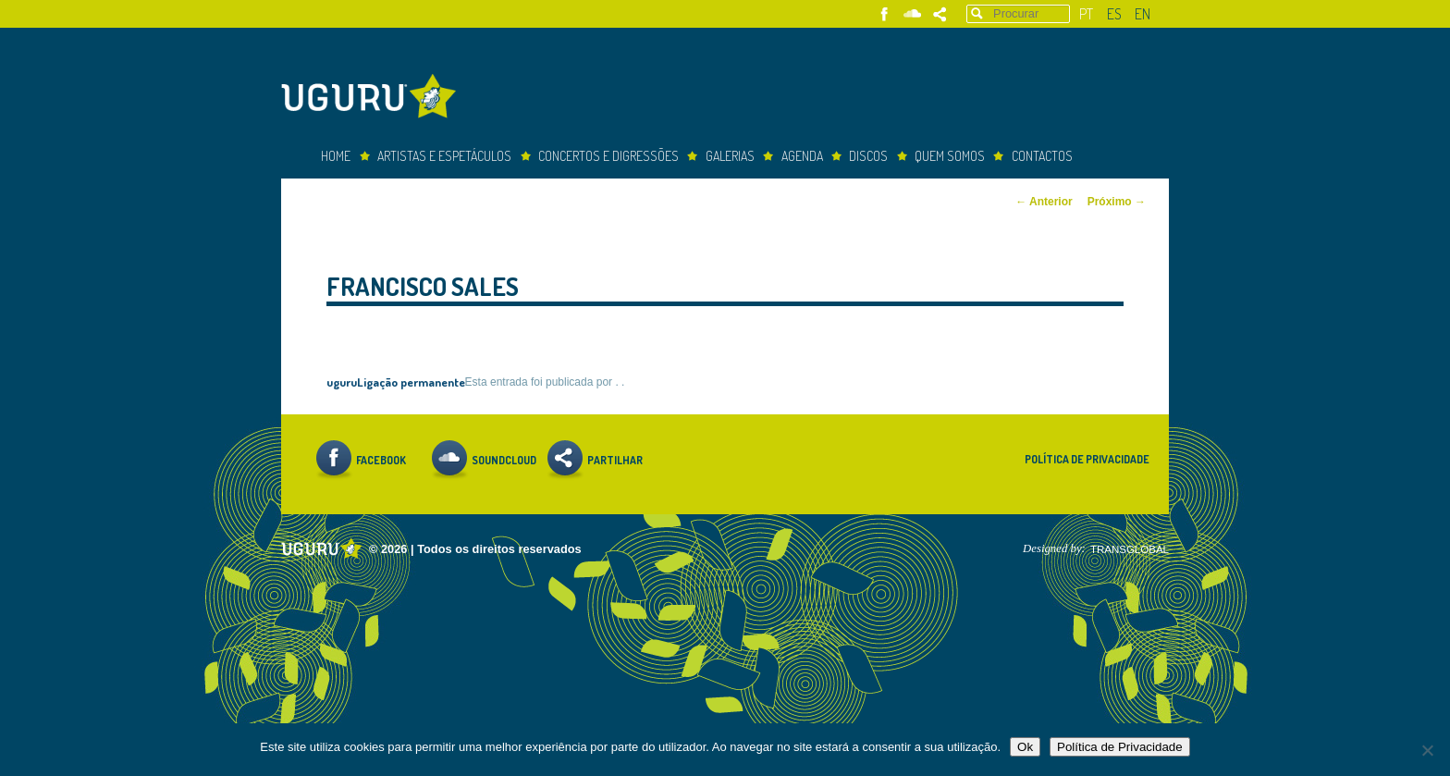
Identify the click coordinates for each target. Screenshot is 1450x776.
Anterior (1044, 201)
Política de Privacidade (1087, 459)
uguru (341, 381)
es (1114, 14)
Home (335, 156)
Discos (868, 156)
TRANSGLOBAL (1129, 549)
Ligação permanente (411, 381)
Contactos (1042, 156)
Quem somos (950, 156)
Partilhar (940, 14)
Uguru (373, 98)
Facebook (884, 14)
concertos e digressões (608, 156)
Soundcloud (912, 14)
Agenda (802, 156)
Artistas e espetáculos (444, 156)
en (1142, 14)
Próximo (1117, 201)
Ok (1025, 747)
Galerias (730, 156)
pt (1086, 14)
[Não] (1427, 750)
